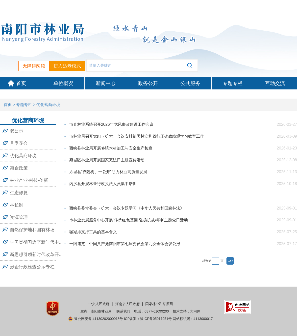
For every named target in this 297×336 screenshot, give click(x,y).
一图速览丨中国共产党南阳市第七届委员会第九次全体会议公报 (124, 244)
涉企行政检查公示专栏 (32, 266)
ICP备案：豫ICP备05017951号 (148, 319)
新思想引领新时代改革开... (36, 254)
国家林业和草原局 (159, 304)
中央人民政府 (99, 304)
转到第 (206, 261)
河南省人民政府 (127, 304)
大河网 (195, 311)
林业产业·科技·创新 (29, 180)
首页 (21, 83)
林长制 (16, 205)
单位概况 (63, 83)
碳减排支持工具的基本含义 (93, 232)
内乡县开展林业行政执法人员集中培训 (103, 184)
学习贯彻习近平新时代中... (36, 242)
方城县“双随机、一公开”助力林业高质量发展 (108, 172)
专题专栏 (233, 83)
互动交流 (275, 83)
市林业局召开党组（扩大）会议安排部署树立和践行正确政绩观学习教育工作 (136, 136)
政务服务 (21, 95)
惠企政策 (19, 168)
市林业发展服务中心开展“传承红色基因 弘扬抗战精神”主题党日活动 (128, 220)
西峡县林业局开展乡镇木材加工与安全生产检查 (110, 148)
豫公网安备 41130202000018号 (98, 319)
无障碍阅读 (34, 65)
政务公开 (148, 83)
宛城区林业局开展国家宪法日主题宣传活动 (107, 160)
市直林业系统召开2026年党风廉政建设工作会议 (111, 124)
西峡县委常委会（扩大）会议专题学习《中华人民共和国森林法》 (126, 208)
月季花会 (19, 143)
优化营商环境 (23, 155)
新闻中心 (106, 83)
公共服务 (190, 83)
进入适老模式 (67, 65)
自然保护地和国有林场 (32, 229)
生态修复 (19, 192)
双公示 (16, 130)
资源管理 (19, 217)
